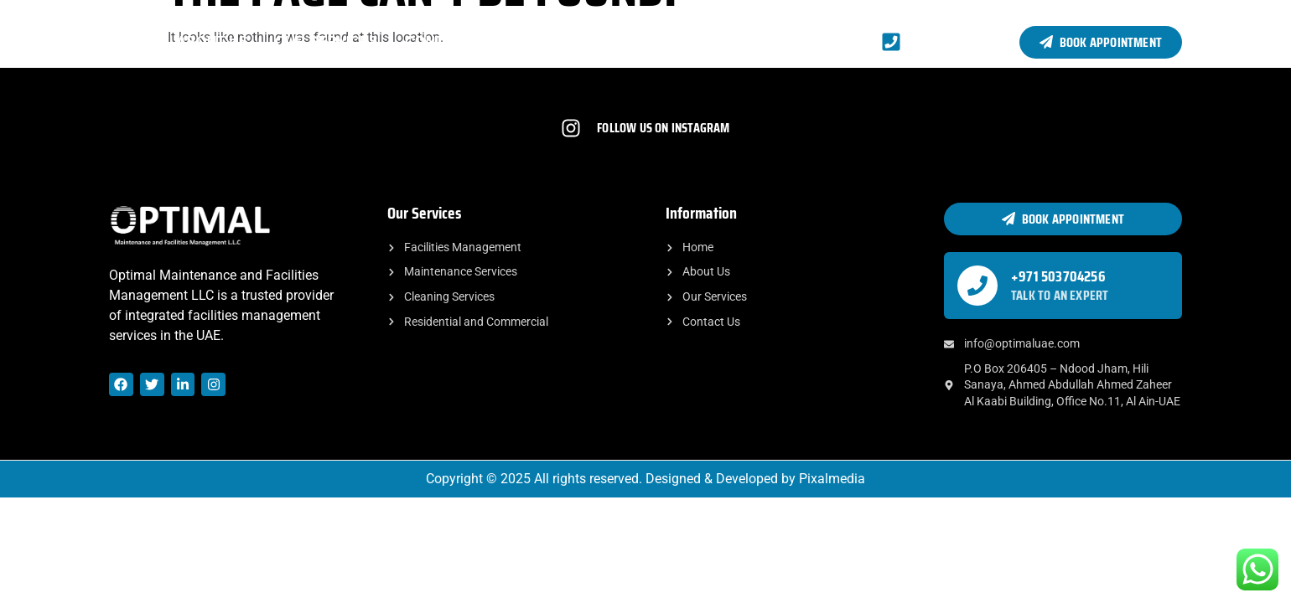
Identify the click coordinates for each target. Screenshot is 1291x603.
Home (129, 41)
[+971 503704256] (977, 285)
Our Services (326, 41)
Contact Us (449, 41)
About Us (212, 41)
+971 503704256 (1058, 276)
